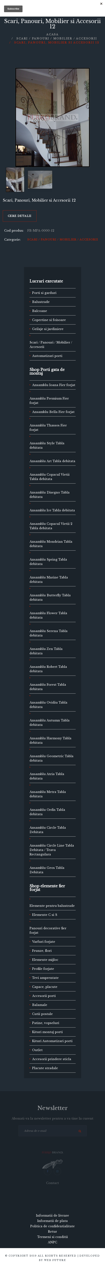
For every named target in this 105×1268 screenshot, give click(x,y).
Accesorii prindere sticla (51, 1059)
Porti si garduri (44, 293)
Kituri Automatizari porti (52, 1041)
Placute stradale (45, 1068)
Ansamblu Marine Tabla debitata (49, 579)
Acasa (52, 34)
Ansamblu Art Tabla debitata (52, 461)
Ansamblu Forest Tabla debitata (48, 687)
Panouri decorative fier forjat (48, 930)
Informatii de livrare (52, 1215)
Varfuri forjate (43, 941)
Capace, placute (44, 987)
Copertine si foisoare (49, 320)
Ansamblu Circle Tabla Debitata (48, 830)
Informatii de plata (52, 1221)
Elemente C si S (44, 915)
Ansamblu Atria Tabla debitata (47, 776)
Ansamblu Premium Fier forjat (49, 401)
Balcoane (39, 311)
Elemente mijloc (45, 960)
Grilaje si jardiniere (47, 329)
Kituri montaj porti (47, 1032)
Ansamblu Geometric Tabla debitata (51, 758)
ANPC (52, 1242)
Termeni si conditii (52, 1237)
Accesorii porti (44, 996)
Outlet (37, 1050)
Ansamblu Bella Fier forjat (53, 412)
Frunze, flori (42, 951)
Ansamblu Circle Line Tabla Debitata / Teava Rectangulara (52, 850)
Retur (52, 1231)
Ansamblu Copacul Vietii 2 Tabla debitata (51, 526)
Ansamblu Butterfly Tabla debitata (50, 597)
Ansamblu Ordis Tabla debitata (47, 812)
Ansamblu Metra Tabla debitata (48, 794)
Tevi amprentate (45, 978)
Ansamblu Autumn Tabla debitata (50, 722)
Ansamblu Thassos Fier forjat (48, 427)
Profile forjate (43, 969)
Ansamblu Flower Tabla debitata (48, 615)
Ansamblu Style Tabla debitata (47, 445)
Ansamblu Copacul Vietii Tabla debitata (50, 477)
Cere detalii (20, 216)
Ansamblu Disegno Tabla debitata (50, 495)
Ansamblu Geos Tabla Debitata (47, 870)
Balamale (39, 1005)
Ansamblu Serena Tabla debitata (49, 633)
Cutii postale (42, 1014)
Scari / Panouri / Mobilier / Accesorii (56, 38)
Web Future (55, 1260)
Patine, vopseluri (45, 1023)
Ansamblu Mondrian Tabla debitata (51, 544)
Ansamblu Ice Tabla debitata (52, 510)
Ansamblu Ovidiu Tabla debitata (48, 705)
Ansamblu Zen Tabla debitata (46, 651)
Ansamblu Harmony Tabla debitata (50, 740)
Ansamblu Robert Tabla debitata (48, 669)
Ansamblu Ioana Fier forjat (53, 385)
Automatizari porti (47, 356)
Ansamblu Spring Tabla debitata (48, 562)
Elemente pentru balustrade (52, 906)
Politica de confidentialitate (52, 1226)
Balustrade (41, 302)
